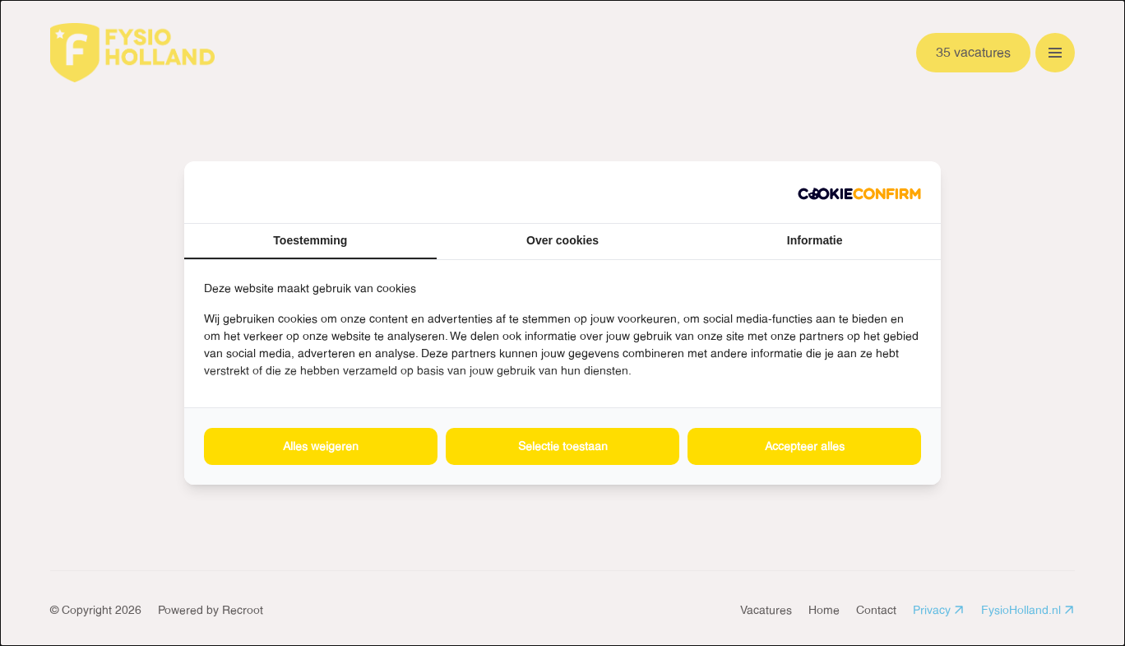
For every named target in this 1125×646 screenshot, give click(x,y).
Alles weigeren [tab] (321, 446)
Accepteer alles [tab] (805, 446)
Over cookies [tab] (562, 240)
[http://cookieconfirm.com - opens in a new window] (859, 192)
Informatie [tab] (815, 240)
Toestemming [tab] (310, 240)
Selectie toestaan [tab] (563, 446)
